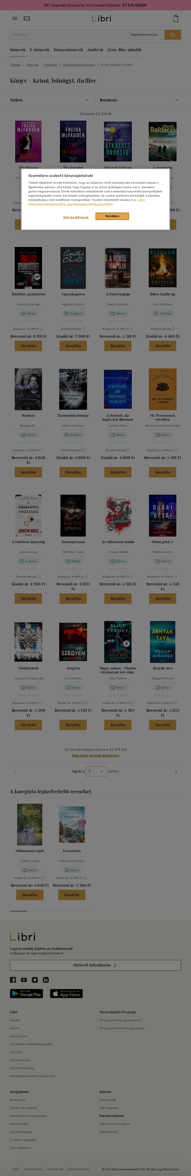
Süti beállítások (76, 217)
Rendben (112, 216)
